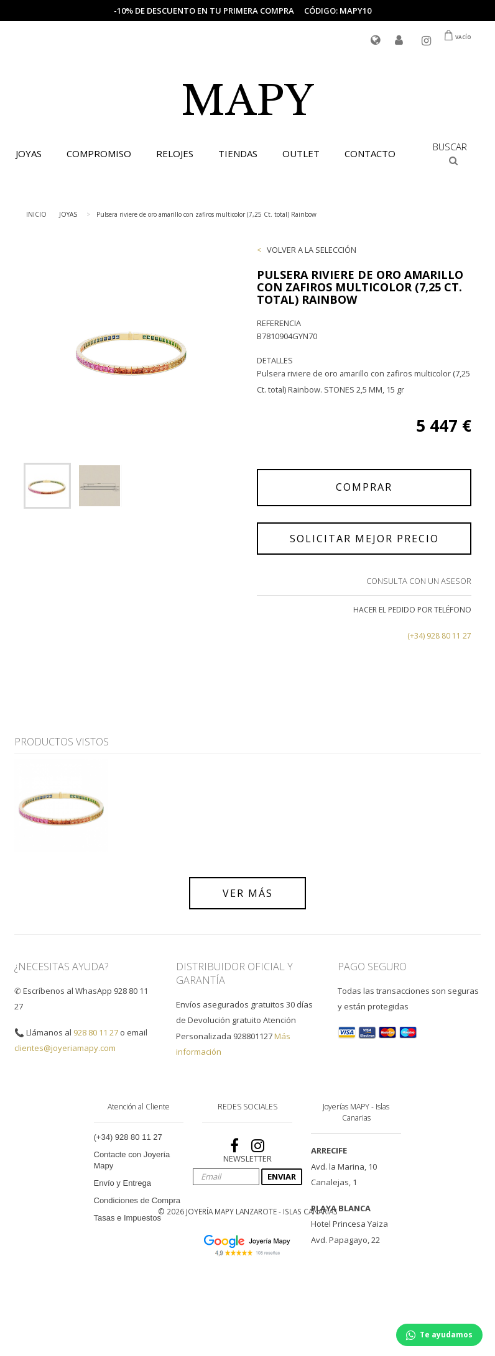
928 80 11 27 (95, 1032)
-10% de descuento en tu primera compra (204, 10)
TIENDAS (237, 153)
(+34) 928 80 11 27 (439, 635)
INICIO (36, 214)
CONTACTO (370, 153)
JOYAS (29, 153)
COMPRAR (364, 487)
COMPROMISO (99, 153)
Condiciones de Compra (137, 1200)
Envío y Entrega (123, 1183)
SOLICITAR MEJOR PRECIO (364, 538)
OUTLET (301, 153)
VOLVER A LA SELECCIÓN (311, 249)
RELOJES (174, 153)
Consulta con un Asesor (418, 580)
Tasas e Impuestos (127, 1217)
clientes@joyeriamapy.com (65, 1047)
